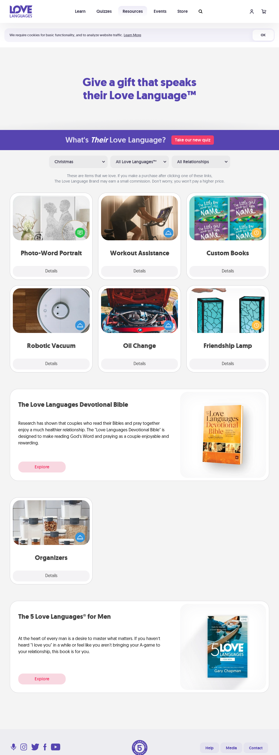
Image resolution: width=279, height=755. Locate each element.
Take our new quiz (192, 140)
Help (209, 747)
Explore (42, 467)
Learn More (132, 35)
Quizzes (104, 11)
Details (51, 271)
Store (182, 11)
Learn (80, 11)
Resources (133, 11)
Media (231, 747)
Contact (256, 747)
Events (160, 11)
